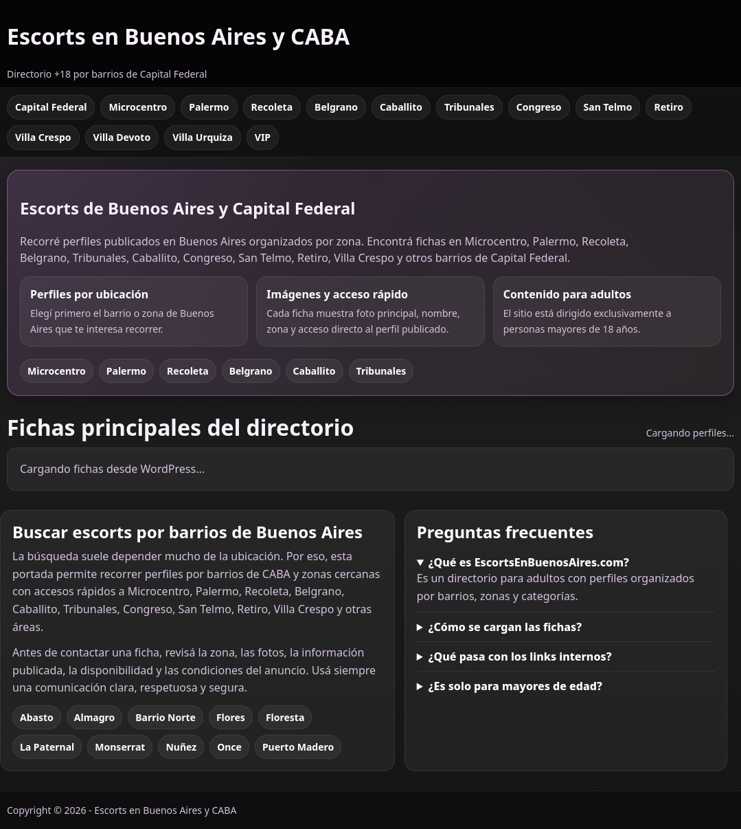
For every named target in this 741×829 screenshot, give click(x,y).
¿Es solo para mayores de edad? (515, 686)
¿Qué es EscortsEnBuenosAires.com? (529, 562)
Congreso (539, 106)
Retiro (668, 106)
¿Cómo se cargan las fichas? (505, 626)
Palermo (209, 106)
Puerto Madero (298, 746)
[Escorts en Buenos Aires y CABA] (178, 43)
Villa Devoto (122, 137)
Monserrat (120, 746)
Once (229, 746)
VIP (263, 137)
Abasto (37, 717)
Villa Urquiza (202, 137)
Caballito (401, 106)
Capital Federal (51, 106)
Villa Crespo (43, 137)
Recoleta (272, 106)
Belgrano (336, 106)
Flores (230, 717)
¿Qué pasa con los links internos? (520, 656)
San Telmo (608, 106)
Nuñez (181, 746)
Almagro (94, 717)
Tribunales (469, 106)
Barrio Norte (165, 717)
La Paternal (47, 746)
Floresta (285, 717)
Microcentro (138, 106)
